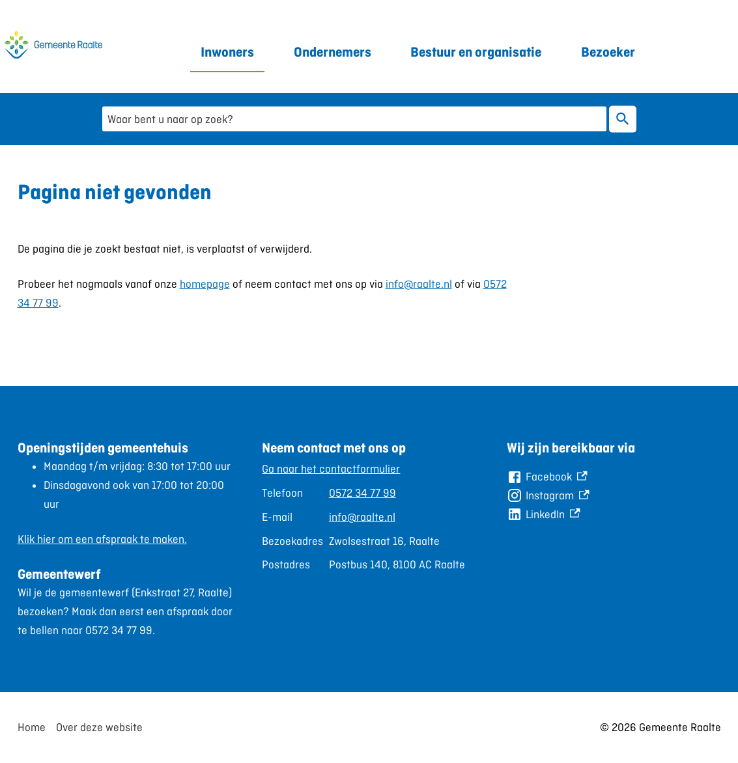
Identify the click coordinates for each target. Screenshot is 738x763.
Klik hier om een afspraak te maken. (102, 539)
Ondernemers (332, 52)
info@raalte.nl (419, 283)
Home (32, 727)
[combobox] (354, 119)
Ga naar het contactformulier (331, 468)
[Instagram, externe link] (548, 495)
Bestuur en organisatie (475, 52)
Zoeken (622, 118)
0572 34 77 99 (362, 492)
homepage (205, 283)
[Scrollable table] (363, 517)
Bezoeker (608, 52)
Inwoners (227, 52)
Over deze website (99, 727)
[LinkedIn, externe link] (543, 514)
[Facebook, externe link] (547, 476)
